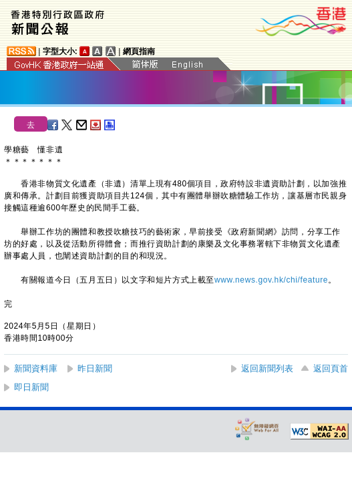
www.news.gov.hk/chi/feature (271, 280)
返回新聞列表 (267, 368)
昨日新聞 (94, 368)
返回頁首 (330, 368)
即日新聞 (31, 387)
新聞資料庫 (35, 368)
